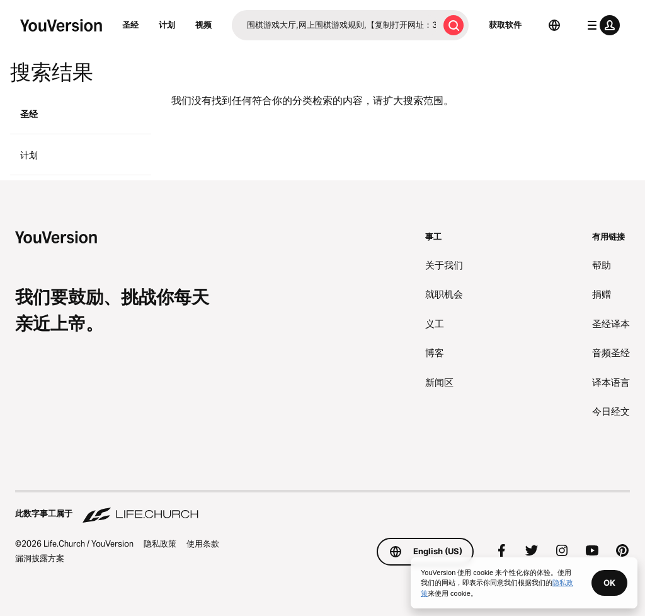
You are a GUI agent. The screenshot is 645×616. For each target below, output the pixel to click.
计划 (167, 25)
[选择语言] (554, 25)
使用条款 (202, 543)
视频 (203, 25)
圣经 (130, 25)
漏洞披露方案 (39, 558)
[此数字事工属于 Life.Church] (322, 507)
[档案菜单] (601, 25)
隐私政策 (160, 543)
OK (609, 583)
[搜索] (335, 25)
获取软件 (505, 25)
